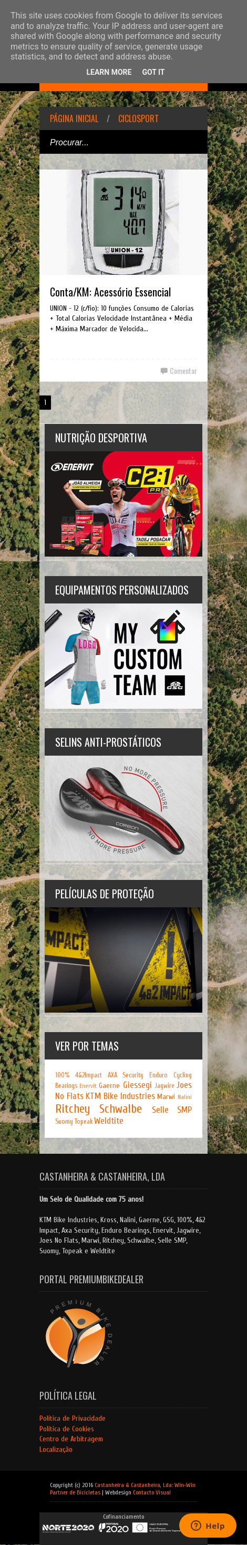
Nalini (185, 1097)
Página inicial (74, 118)
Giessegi (137, 1085)
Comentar (183, 370)
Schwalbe (120, 1109)
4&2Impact (88, 1075)
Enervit (88, 1086)
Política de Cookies (66, 1428)
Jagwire (164, 1086)
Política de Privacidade (72, 1418)
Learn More (108, 72)
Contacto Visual (152, 1492)
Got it (153, 72)
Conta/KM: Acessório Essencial (110, 292)
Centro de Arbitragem (71, 1438)
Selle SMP (172, 1110)
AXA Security (126, 1075)
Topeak (83, 1121)
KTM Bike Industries (120, 1096)
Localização (56, 1449)
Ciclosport (138, 118)
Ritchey (72, 1109)
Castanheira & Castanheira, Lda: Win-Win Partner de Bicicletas (122, 1488)
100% (62, 1075)
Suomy (64, 1121)
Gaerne (109, 1085)
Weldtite (109, 1121)
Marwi (166, 1096)
